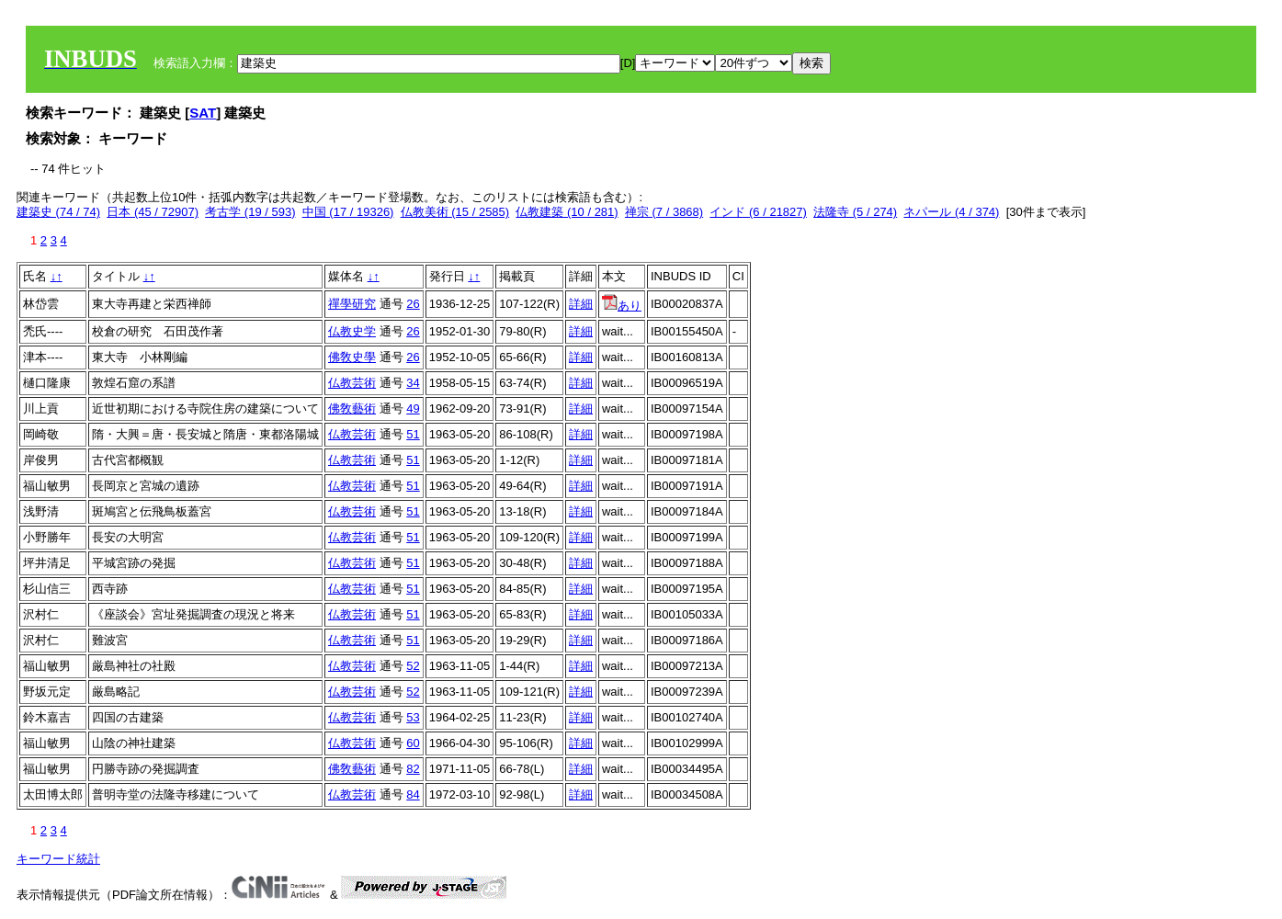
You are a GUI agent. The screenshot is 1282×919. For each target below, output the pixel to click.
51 (412, 434)
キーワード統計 (58, 859)
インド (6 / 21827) (758, 212)
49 (412, 408)
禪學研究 (352, 304)
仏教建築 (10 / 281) (567, 212)
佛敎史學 (352, 357)
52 (412, 666)
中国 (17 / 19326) (348, 212)
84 (412, 794)
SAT (202, 112)
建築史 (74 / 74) (58, 212)
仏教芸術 (352, 383)
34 (412, 383)
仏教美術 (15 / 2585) (455, 212)
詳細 (581, 304)
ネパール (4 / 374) (951, 212)
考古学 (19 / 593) (250, 212)
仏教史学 (352, 331)
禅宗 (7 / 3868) (664, 212)
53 (412, 717)
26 (412, 304)
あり (621, 305)
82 (412, 769)
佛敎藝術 (352, 408)
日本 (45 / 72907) (153, 212)
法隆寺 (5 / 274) (855, 212)
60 (412, 743)
